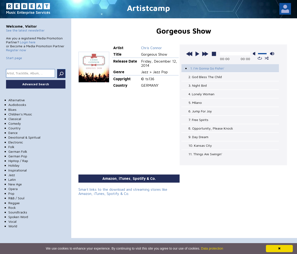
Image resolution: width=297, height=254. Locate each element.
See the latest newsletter (25, 30)
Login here (28, 42)
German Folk (17, 151)
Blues (12, 109)
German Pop (17, 156)
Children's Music (20, 114)
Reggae (14, 203)
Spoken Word (18, 217)
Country (14, 128)
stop (214, 54)
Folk (11, 147)
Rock (12, 208)
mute (255, 53)
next (205, 54)
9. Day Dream (198, 137)
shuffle (267, 58)
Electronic (15, 142)
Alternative (16, 100)
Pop (11, 193)
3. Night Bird (197, 85)
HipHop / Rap (18, 161)
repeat (260, 58)
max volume (272, 53)
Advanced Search (35, 84)
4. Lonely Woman (201, 94)
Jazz (11, 175)
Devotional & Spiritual (24, 137)
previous (189, 54)
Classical (14, 119)
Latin (12, 179)
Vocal (12, 221)
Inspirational (17, 170)
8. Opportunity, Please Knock (210, 128)
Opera (13, 189)
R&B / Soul (16, 198)
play (197, 53)
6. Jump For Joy (200, 111)
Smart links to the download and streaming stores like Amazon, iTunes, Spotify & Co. (122, 191)
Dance (13, 133)
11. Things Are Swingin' (205, 154)
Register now (16, 50)
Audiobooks (17, 105)
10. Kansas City (200, 145)
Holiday (13, 165)
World (12, 226)
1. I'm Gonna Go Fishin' (207, 68)
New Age (15, 184)
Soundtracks (17, 212)
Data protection (212, 248)
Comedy (14, 123)
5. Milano (195, 103)
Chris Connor (151, 48)
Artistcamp (148, 8)
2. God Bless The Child (205, 77)
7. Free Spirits (198, 120)
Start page (14, 58)
